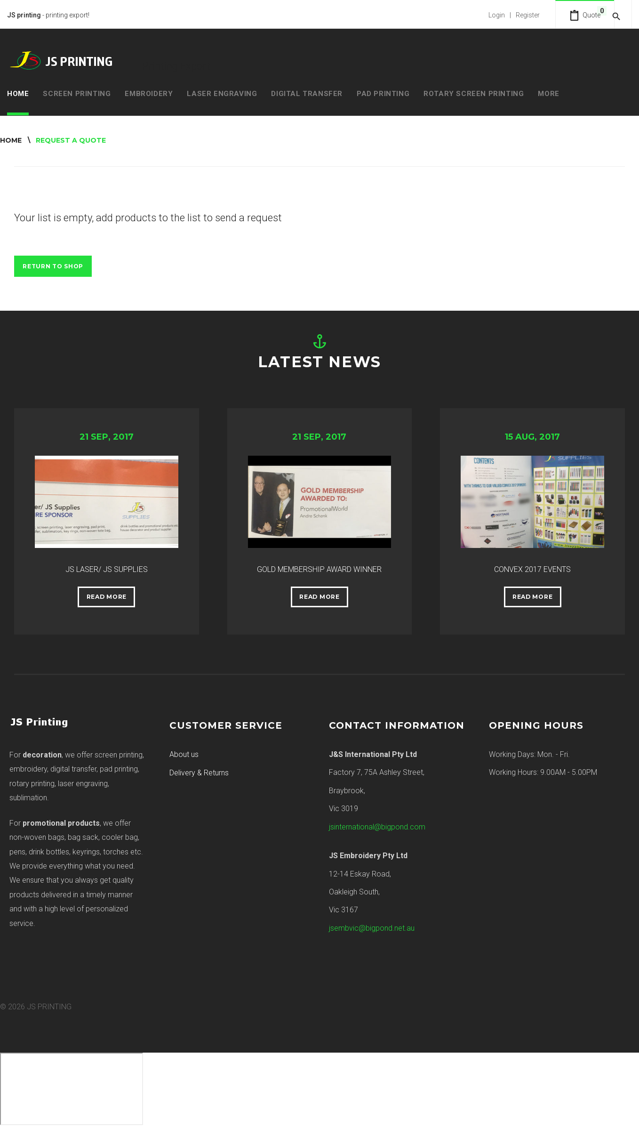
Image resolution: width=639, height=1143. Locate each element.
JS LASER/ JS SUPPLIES (106, 565)
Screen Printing (77, 92)
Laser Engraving (222, 92)
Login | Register (502, 14)
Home (18, 92)
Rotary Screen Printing (473, 92)
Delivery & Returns (199, 786)
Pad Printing (383, 92)
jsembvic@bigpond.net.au (372, 941)
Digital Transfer (307, 92)
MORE (548, 92)
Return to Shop (58, 266)
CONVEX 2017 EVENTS (532, 565)
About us (184, 768)
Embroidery (149, 92)
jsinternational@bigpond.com (377, 840)
